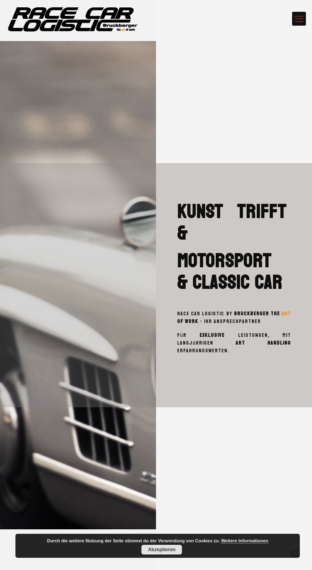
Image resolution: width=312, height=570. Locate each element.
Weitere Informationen (244, 540)
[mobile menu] (299, 19)
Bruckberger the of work (234, 317)
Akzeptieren (162, 550)
